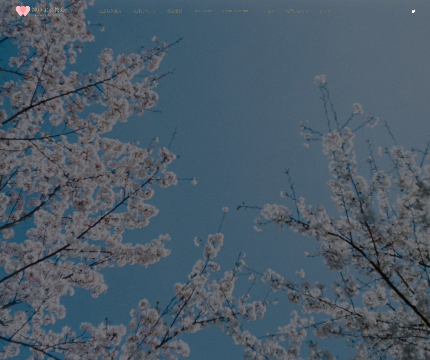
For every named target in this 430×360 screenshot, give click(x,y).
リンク (325, 11)
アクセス (267, 11)
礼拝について (144, 11)
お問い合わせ (297, 11)
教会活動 (174, 11)
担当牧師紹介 (110, 11)
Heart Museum (235, 11)
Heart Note (202, 11)
